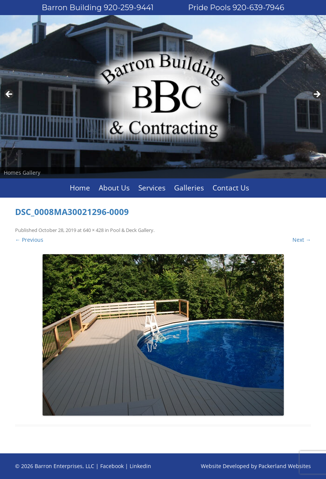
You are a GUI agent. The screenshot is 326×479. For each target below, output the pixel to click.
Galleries (189, 188)
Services (151, 188)
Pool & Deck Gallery (131, 230)
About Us (114, 188)
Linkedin (140, 466)
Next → (301, 239)
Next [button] (316, 94)
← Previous (29, 239)
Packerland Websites (285, 466)
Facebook (112, 466)
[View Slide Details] (163, 96)
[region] (163, 96)
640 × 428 (93, 230)
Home (80, 188)
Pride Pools (236, 7)
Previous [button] (9, 94)
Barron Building (98, 7)
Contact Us (231, 188)
